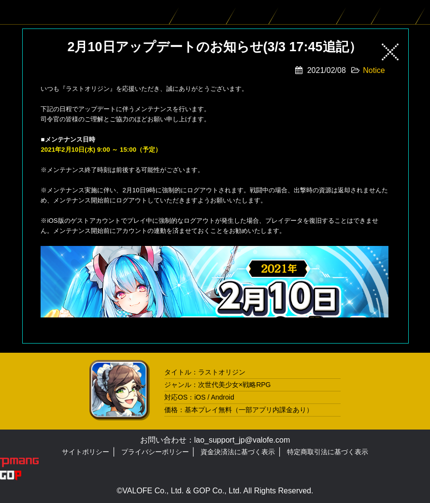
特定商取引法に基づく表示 (327, 452)
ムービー (361, 12)
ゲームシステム (309, 12)
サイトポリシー (85, 452)
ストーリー (254, 12)
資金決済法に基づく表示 (238, 452)
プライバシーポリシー (155, 452)
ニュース (159, 12)
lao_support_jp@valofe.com (242, 440)
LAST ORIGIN (38, 12)
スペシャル (400, 12)
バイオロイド (205, 12)
